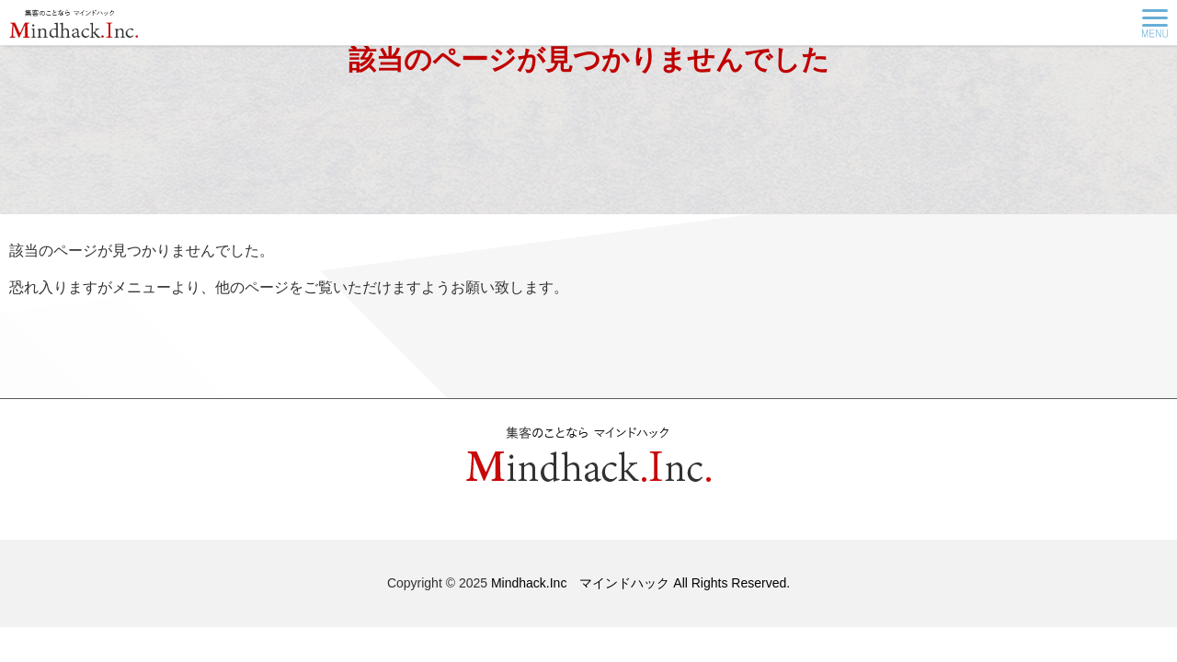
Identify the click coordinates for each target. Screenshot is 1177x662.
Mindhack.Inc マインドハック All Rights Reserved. (640, 583)
